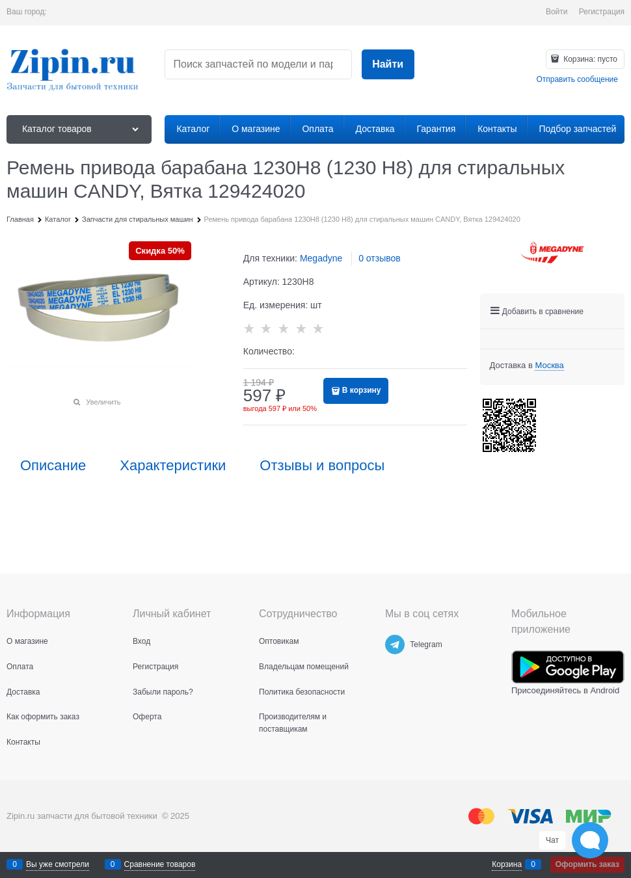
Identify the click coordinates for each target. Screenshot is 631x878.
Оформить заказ (587, 864)
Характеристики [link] (173, 466)
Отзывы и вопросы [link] (322, 466)
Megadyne (321, 258)
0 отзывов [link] (379, 258)
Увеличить (103, 402)
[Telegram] (395, 644)
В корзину (361, 390)
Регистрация (601, 11)
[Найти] (388, 64)
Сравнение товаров (160, 864)
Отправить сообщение (577, 79)
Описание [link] (53, 466)
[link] (549, 365)
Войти (557, 11)
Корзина (507, 864)
